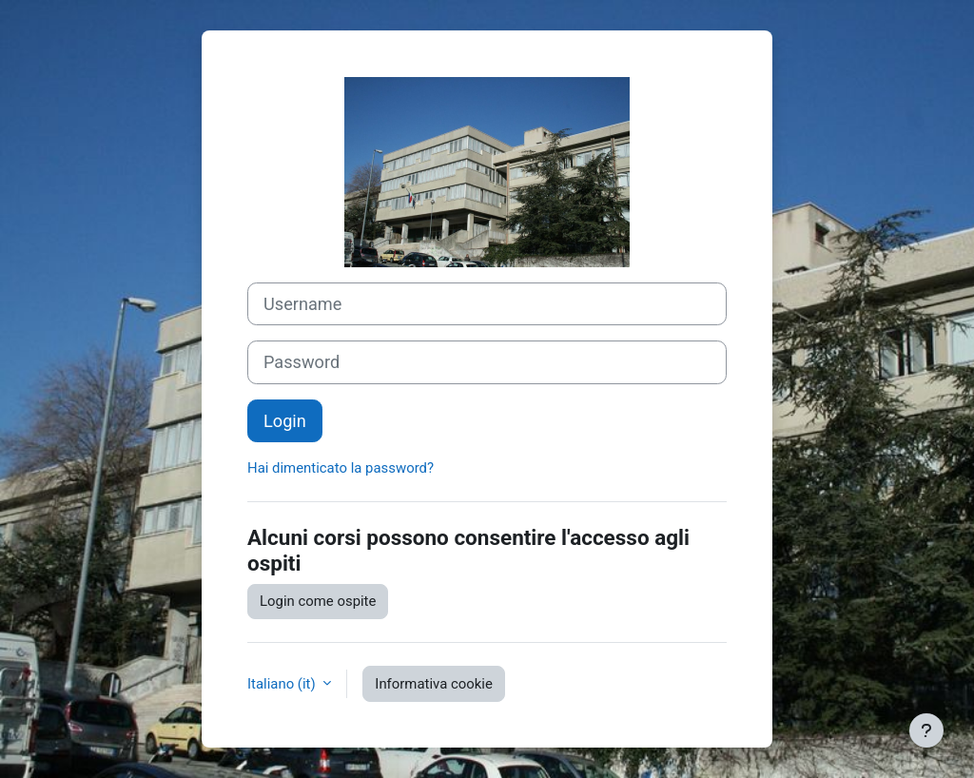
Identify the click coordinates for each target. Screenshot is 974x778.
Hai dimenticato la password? (340, 468)
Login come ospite (318, 601)
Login (284, 421)
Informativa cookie (434, 683)
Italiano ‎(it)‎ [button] (283, 683)
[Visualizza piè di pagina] (926, 730)
